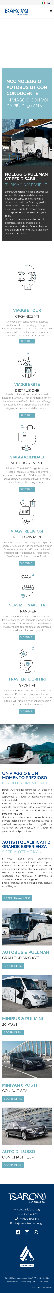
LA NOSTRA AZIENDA (17, 898)
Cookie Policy (26, 1282)
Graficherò (47, 1287)
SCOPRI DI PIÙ (27, 341)
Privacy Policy (12, 1282)
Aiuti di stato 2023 (40, 1282)
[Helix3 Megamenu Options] (51, 11)
